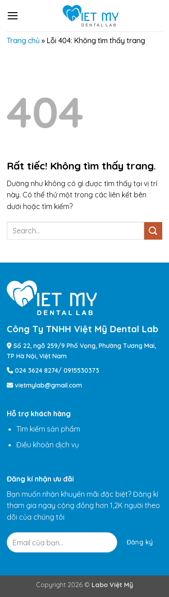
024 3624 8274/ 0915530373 (57, 370)
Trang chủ (23, 40)
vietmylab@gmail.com (48, 385)
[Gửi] (153, 231)
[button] (13, 15)
